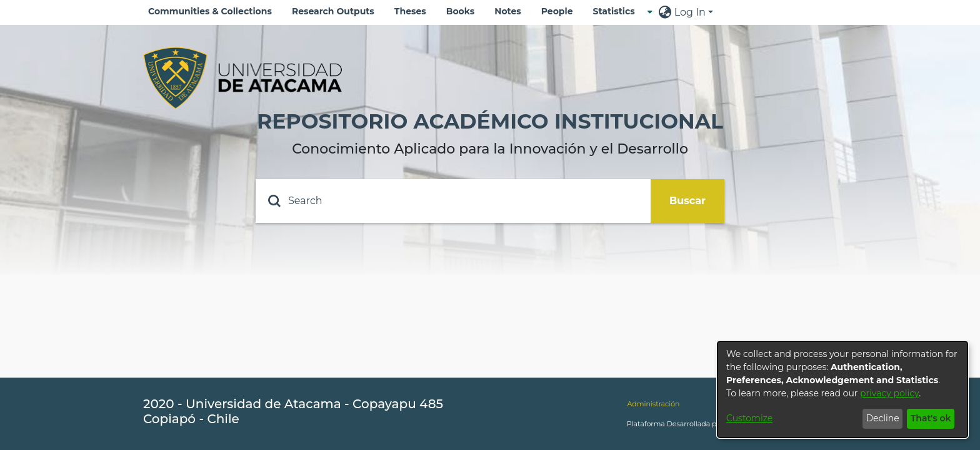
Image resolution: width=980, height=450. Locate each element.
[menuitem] (617, 11)
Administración (653, 403)
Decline (882, 418)
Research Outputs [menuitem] (333, 11)
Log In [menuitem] (690, 12)
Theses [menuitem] (410, 11)
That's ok (931, 418)
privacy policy (889, 393)
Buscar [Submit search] (687, 201)
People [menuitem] (557, 11)
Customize (749, 418)
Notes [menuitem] (507, 11)
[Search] (453, 201)
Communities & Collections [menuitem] (210, 11)
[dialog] (843, 389)
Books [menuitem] (460, 11)
